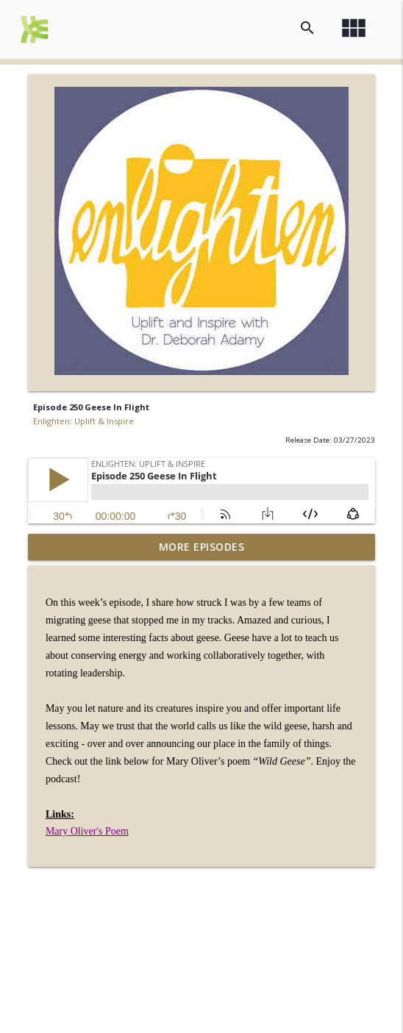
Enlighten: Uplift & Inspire (83, 420)
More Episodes (202, 547)
